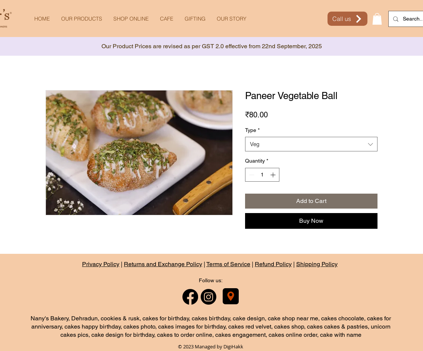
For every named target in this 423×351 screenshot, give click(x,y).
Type (252, 130)
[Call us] (347, 19)
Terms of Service (228, 264)
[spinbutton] (262, 174)
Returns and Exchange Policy (163, 264)
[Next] (384, 46)
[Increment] (273, 174)
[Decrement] (251, 174)
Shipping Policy (317, 264)
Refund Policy (273, 264)
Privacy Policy (100, 264)
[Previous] (39, 46)
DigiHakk (233, 346)
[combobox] (311, 144)
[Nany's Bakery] (231, 296)
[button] (377, 19)
